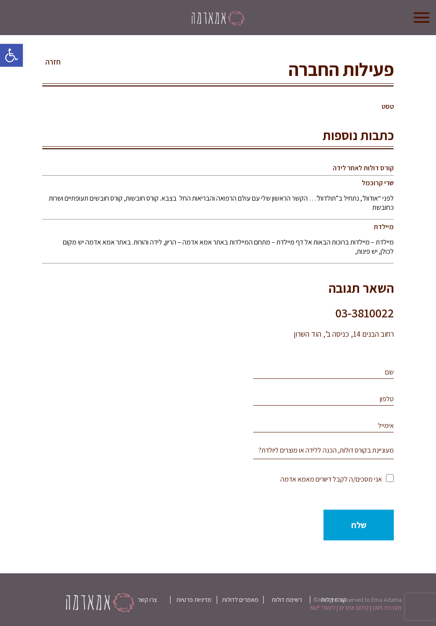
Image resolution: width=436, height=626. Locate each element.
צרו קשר (147, 600)
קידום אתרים (354, 608)
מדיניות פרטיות (193, 600)
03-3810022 (364, 313)
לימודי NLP (322, 608)
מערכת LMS (387, 608)
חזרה (53, 62)
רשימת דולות (287, 600)
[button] (11, 55)
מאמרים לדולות (240, 600)
